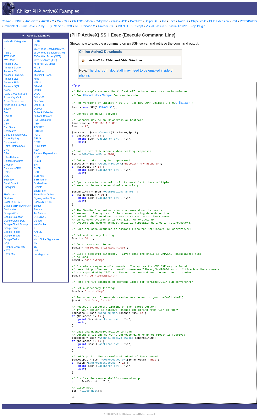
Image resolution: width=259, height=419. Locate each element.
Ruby (41, 26)
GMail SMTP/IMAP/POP (17, 205)
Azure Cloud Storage (15, 93)
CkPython (102, 21)
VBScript (137, 26)
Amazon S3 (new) (13, 75)
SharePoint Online (44, 194)
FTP (6, 190)
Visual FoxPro (178, 26)
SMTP (37, 168)
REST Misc (40, 146)
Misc (36, 78)
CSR (6, 119)
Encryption (10, 187)
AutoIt (45, 21)
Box (6, 112)
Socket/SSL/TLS (43, 202)
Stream (38, 209)
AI (5, 49)
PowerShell (11, 26)
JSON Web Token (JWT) (47, 56)
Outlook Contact (43, 116)
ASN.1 (7, 52)
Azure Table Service (15, 105)
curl (36, 250)
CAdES (8, 116)
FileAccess (10, 194)
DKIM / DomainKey (14, 146)
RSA (36, 149)
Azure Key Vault (12, 97)
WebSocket (40, 224)
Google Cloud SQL (14, 220)
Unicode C (88, 26)
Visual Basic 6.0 (156, 26)
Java (172, 21)
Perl (234, 21)
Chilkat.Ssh (182, 102)
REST (37, 142)
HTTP (7, 250)
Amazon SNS (11, 82)
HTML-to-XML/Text (14, 246)
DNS (6, 149)
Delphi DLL (152, 21)
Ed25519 (9, 179)
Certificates (10, 131)
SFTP (37, 164)
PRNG (37, 138)
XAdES (38, 231)
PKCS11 (38, 131)
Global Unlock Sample (97, 95)
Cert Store (9, 127)
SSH (36, 172)
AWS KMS (9, 56)
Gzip (6, 243)
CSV (6, 123)
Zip (35, 246)
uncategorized (41, 254)
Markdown (39, 71)
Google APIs (11, 213)
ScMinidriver (41, 183)
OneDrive (39, 101)
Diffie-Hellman (11, 157)
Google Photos (12, 231)
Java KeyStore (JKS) (45, 60)
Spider (37, 205)
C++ (66, 21)
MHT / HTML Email (44, 63)
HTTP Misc (10, 254)
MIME (37, 67)
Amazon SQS (11, 86)
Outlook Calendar (43, 112)
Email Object (11, 183)
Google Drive (11, 228)
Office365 (39, 97)
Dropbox (8, 164)
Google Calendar (13, 217)
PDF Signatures (42, 119)
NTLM (37, 82)
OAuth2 (38, 90)
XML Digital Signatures (46, 239)
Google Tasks (11, 239)
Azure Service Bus (14, 101)
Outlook (38, 108)
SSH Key (39, 175)
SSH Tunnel (40, 179)
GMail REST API (13, 202)
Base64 (8, 108)
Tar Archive (40, 213)
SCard (37, 161)
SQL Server (55, 26)
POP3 (37, 134)
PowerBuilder (248, 21)
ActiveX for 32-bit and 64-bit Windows (115, 60)
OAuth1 (38, 86)
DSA (6, 153)
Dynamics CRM (12, 168)
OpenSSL (39, 105)
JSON (37, 45)
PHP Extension (219, 21)
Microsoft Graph (42, 75)
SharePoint (40, 190)
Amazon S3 (10, 71)
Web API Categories (15, 41)
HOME (17, 21)
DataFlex (136, 21)
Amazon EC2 (11, 63)
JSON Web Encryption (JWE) (50, 49)
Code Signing (11, 138)
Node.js (183, 21)
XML (36, 235)
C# (59, 21)
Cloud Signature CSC (16, 134)
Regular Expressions (45, 153)
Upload (38, 220)
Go (164, 21)
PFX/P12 (39, 127)
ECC (6, 175)
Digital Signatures (13, 161)
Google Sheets (12, 235)
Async (7, 90)
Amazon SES (11, 78)
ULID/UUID (40, 217)
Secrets (38, 187)
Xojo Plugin (198, 26)
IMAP (37, 41)
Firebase (8, 198)
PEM (36, 123)
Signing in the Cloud (45, 198)
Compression (11, 142)
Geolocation (10, 209)
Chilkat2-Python (82, 21)
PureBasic (28, 26)
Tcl (76, 26)
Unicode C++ (106, 26)
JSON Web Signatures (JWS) (50, 52)
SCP (36, 157)
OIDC (37, 93)
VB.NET (123, 26)
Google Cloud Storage (16, 224)
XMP (36, 243)
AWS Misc (9, 60)
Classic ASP (119, 21)
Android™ (31, 21)
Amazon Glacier (12, 67)
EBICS (7, 172)
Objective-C (198, 21)
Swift (69, 26)
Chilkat (6, 21)
